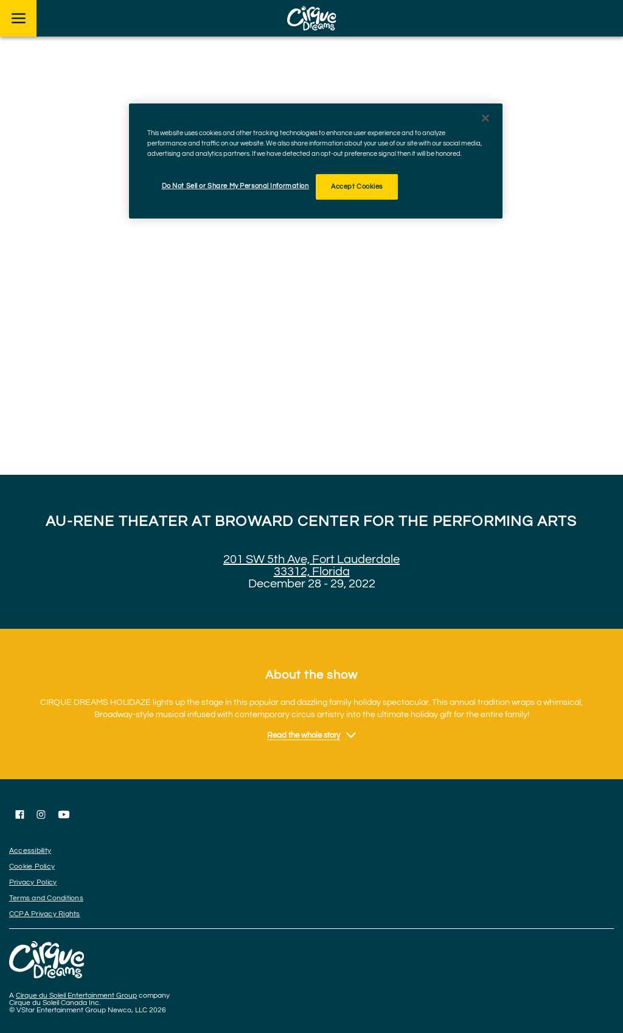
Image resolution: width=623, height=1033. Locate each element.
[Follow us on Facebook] (19, 814)
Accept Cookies (357, 186)
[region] (316, 161)
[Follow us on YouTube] (64, 814)
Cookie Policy (32, 866)
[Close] (485, 118)
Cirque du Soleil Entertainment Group (76, 996)
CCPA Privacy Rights (44, 914)
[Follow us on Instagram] (41, 814)
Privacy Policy (33, 882)
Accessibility (30, 851)
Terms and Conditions (46, 898)
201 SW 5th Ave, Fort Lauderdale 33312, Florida (311, 565)
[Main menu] (18, 18)
